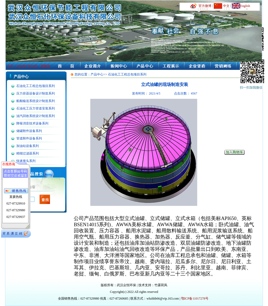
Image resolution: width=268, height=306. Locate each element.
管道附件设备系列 (29, 138)
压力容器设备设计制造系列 (35, 93)
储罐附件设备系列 (29, 131)
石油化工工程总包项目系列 (35, 86)
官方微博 (205, 6)
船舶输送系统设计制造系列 (35, 101)
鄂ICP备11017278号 (194, 298)
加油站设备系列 (27, 146)
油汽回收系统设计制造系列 (35, 116)
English (245, 6)
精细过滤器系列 (27, 153)
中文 (226, 6)
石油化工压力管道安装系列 (35, 108)
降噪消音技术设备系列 (32, 123)
